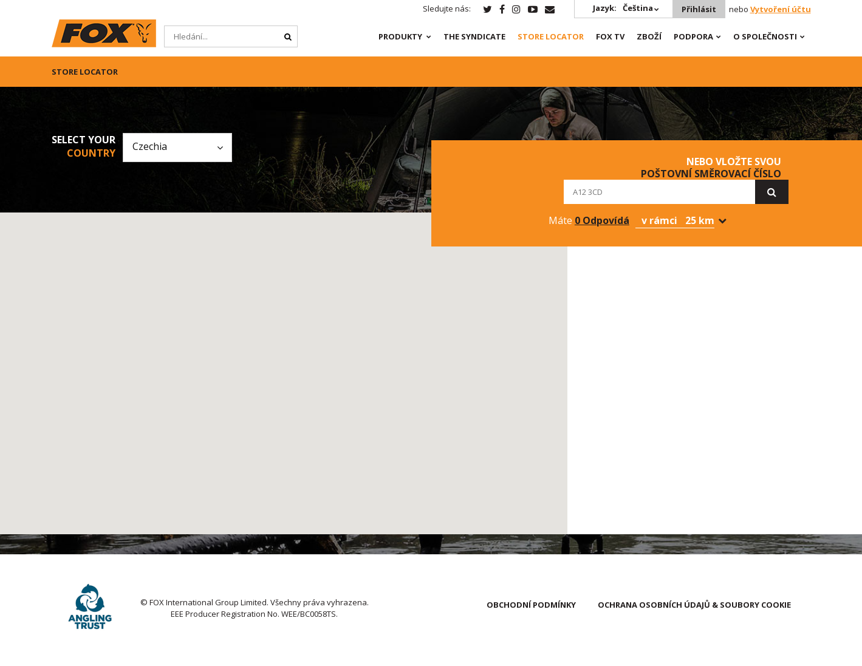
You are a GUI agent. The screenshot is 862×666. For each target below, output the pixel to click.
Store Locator (551, 36)
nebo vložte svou (711, 167)
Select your (83, 146)
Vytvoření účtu (780, 9)
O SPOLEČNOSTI (765, 36)
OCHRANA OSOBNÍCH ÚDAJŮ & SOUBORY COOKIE (694, 604)
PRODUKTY (400, 36)
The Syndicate (474, 36)
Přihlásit (699, 9)
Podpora (693, 36)
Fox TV (610, 36)
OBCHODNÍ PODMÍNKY (531, 604)
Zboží (649, 36)
